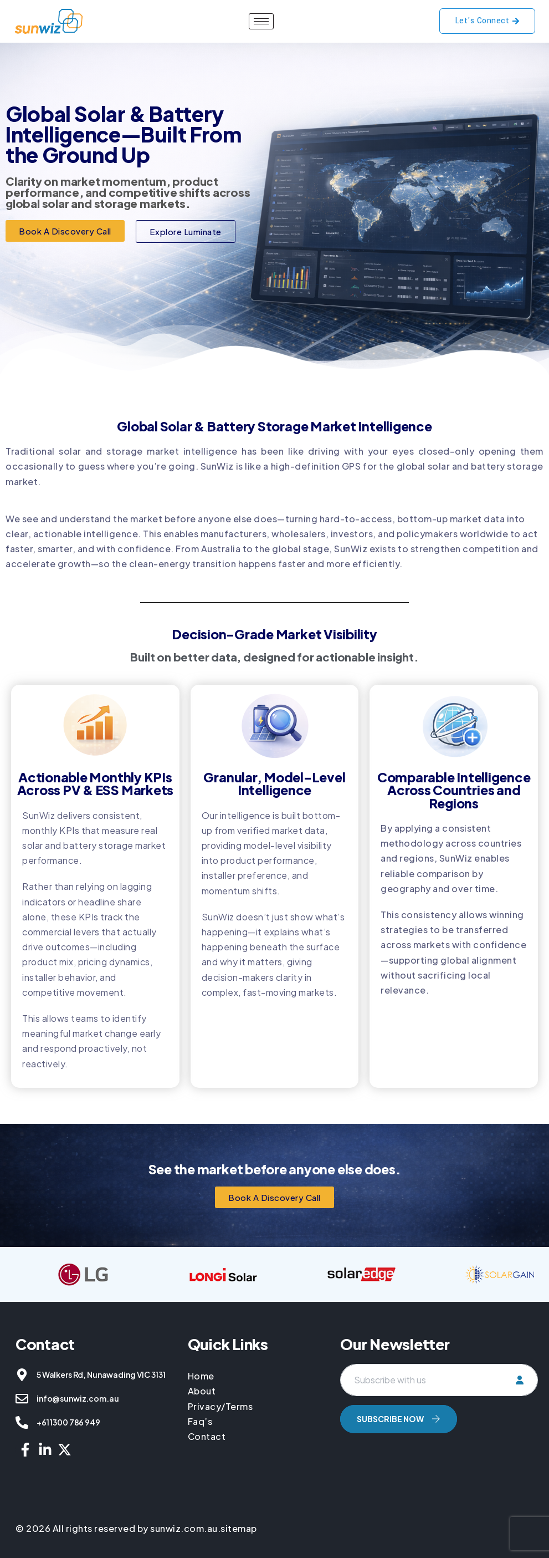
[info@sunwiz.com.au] (22, 1398)
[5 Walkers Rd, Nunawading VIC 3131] (22, 1374)
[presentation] (424, 1466)
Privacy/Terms (220, 1406)
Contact (207, 1436)
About (202, 1391)
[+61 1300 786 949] (22, 1422)
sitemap (238, 1528)
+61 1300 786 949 (68, 1422)
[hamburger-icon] (261, 21)
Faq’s (200, 1421)
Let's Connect (487, 21)
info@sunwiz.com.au (78, 1398)
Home (202, 1376)
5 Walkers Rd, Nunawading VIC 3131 (101, 1374)
